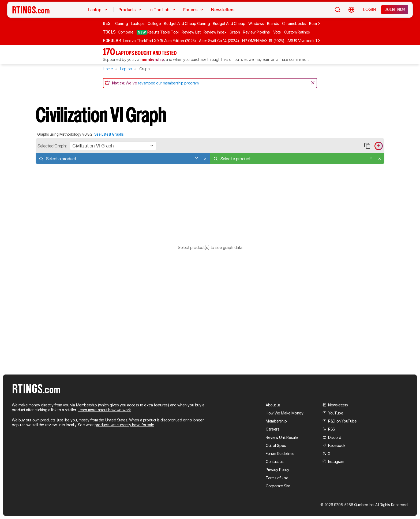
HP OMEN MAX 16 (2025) (263, 40)
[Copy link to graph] (367, 146)
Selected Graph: (52, 146)
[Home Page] (31, 9)
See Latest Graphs (109, 134)
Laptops (138, 23)
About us (273, 405)
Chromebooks (294, 23)
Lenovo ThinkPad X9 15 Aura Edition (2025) (159, 40)
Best (108, 23)
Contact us (274, 461)
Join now (394, 9)
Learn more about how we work (104, 409)
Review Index (215, 32)
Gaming (121, 23)
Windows (256, 23)
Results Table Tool (157, 32)
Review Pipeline (256, 32)
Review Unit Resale (282, 437)
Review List (191, 32)
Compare (126, 32)
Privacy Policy (277, 469)
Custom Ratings (297, 32)
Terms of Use (277, 478)
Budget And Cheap (229, 23)
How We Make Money (284, 413)
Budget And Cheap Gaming (187, 23)
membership (152, 59)
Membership (86, 405)
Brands (273, 23)
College (154, 23)
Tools (109, 32)
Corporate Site (278, 486)
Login (369, 9)
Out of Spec (276, 445)
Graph (235, 32)
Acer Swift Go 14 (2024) (219, 40)
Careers (272, 429)
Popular (112, 40)
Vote (277, 32)
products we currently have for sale (124, 424)
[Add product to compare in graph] (378, 146)
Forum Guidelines (280, 453)
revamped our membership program (168, 83)
